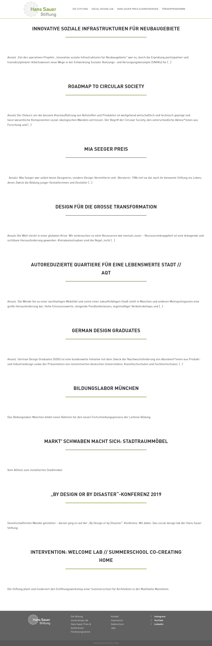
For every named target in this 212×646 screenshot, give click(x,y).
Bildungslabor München (106, 388)
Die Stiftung (77, 616)
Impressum (117, 620)
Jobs (113, 627)
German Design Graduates (106, 330)
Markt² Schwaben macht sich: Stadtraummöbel (106, 441)
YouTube (158, 620)
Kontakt (115, 616)
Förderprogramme (80, 631)
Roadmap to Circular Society (106, 86)
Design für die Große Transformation (106, 206)
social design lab (79, 620)
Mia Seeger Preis (106, 149)
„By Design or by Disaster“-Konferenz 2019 (106, 494)
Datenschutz (117, 624)
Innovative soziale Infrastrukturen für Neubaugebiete (106, 28)
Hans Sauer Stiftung (40, 9)
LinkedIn (158, 624)
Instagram (159, 616)
